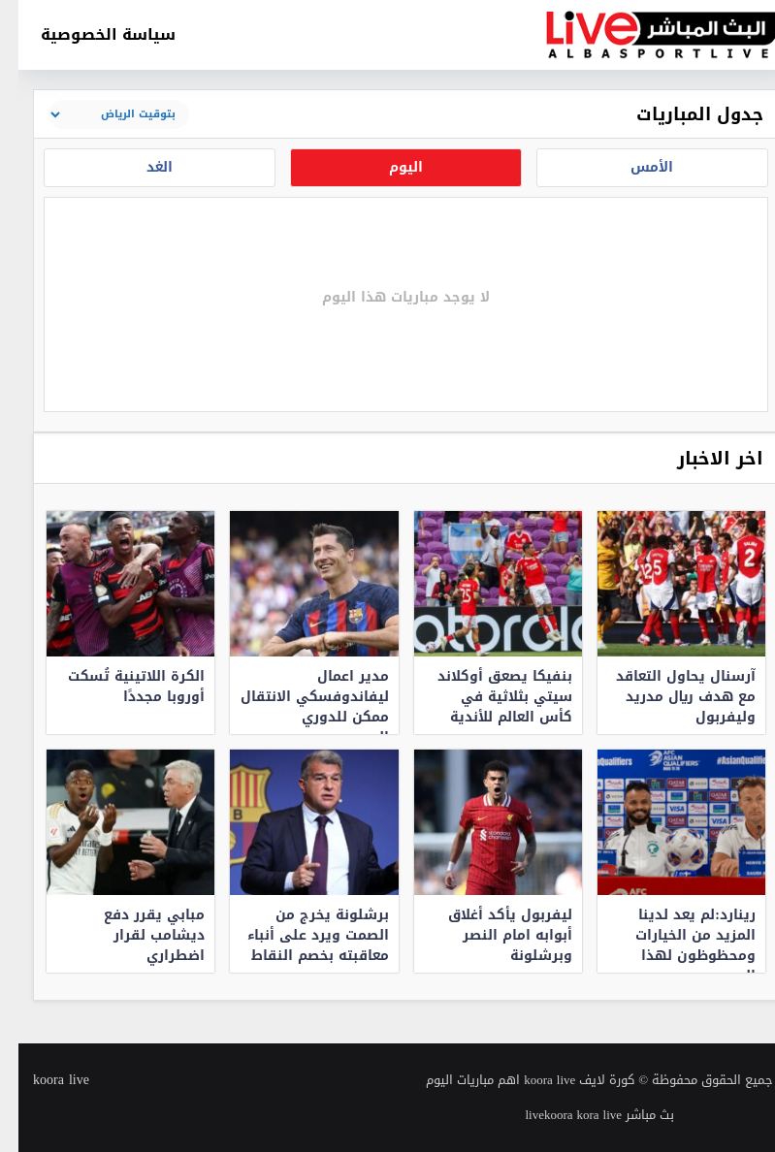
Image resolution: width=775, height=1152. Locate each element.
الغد (141, 167)
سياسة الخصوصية (89, 34)
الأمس (633, 167)
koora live (43, 1080)
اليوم (387, 167)
